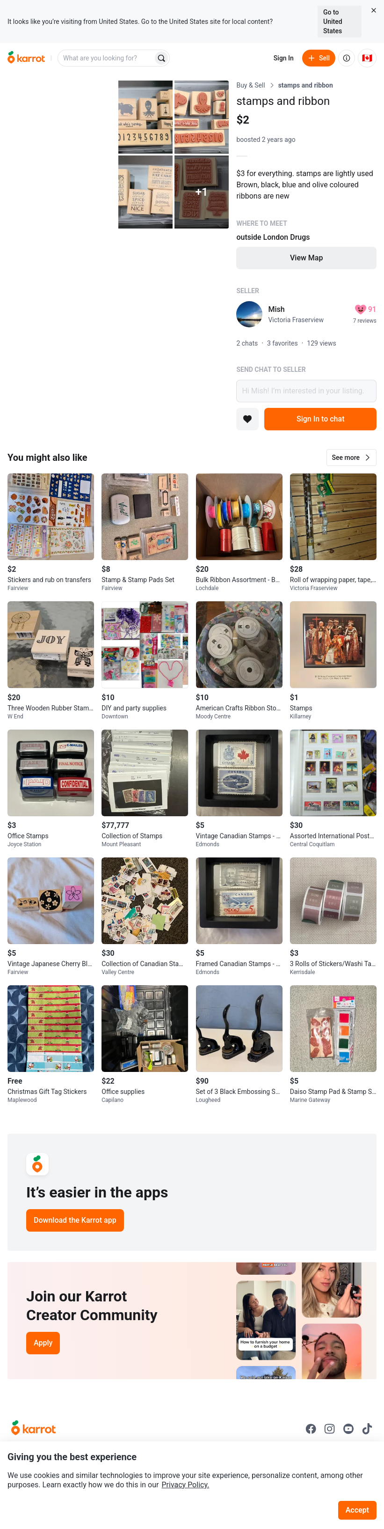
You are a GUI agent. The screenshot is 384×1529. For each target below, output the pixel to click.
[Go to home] (26, 58)
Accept (357, 1510)
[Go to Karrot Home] (33, 1428)
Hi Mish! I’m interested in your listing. (306, 391)
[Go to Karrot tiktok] (367, 1428)
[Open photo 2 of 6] (145, 117)
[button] (351, 457)
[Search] (161, 58)
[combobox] (106, 58)
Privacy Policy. (185, 1484)
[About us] (346, 58)
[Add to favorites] (247, 419)
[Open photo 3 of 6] (201, 117)
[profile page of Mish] (249, 314)
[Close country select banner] (373, 10)
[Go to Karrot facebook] (311, 1428)
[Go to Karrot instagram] (329, 1428)
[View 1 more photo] (201, 192)
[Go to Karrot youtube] (348, 1428)
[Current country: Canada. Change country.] (367, 58)
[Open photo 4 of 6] (145, 192)
